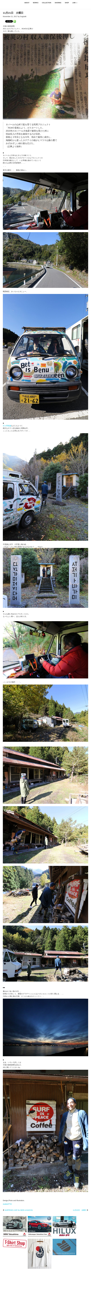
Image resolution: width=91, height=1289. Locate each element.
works (35, 3)
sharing (58, 3)
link (74, 3)
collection (46, 3)
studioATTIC (7, 1204)
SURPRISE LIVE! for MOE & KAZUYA (19, 1210)
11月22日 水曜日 (79, 1210)
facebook (72, 7)
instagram (77, 7)
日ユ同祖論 (7, 426)
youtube (82, 7)
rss (88, 7)
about (26, 3)
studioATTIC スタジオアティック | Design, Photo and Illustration (11, 2)
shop (67, 3)
